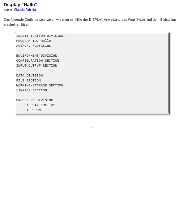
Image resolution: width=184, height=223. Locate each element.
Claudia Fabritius (25, 9)
